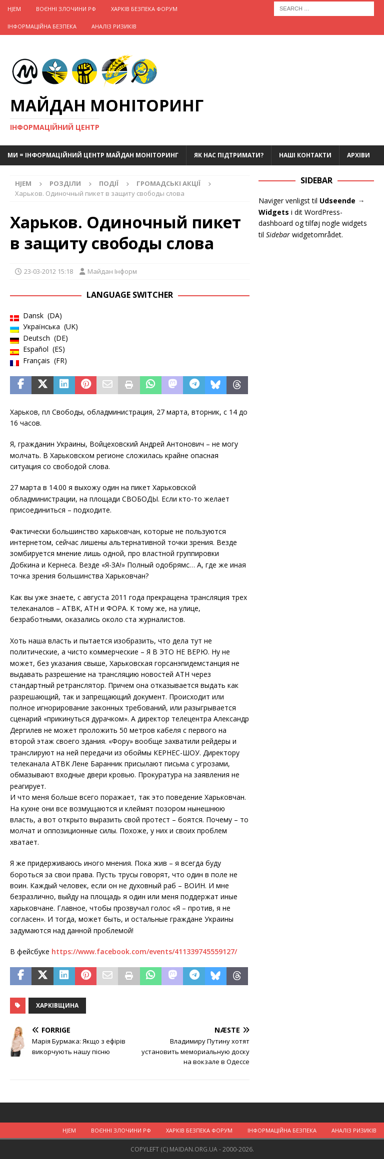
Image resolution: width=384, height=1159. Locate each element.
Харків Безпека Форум (144, 8)
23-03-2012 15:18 (48, 271)
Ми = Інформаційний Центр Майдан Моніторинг (93, 155)
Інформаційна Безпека (42, 26)
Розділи (65, 183)
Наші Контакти (305, 155)
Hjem (14, 8)
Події (108, 183)
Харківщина (57, 1005)
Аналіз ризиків (114, 26)
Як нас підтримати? (229, 155)
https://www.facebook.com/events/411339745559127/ (144, 951)
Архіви (358, 155)
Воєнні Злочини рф (66, 8)
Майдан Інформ (112, 271)
